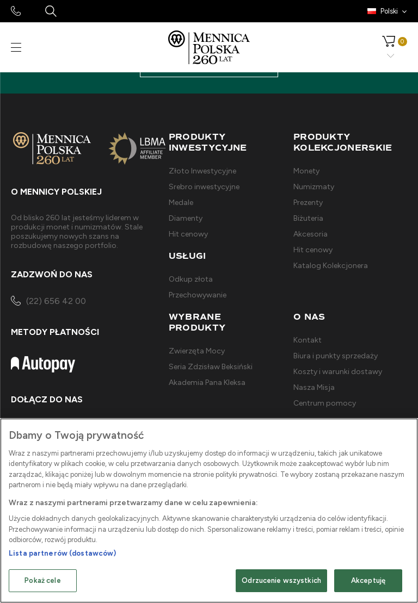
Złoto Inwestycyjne (202, 171)
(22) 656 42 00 (48, 302)
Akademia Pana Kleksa (207, 382)
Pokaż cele (42, 580)
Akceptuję (368, 580)
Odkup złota (191, 279)
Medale (181, 202)
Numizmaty (313, 186)
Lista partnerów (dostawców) (62, 553)
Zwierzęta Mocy (197, 351)
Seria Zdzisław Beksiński (211, 366)
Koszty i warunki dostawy (337, 371)
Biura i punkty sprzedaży (335, 355)
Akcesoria (310, 234)
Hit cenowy (188, 234)
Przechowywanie (197, 295)
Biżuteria (308, 218)
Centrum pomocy (324, 403)
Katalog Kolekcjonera (330, 265)
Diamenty (185, 218)
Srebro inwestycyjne (204, 186)
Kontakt (307, 340)
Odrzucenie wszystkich (281, 580)
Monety (306, 171)
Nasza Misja (314, 387)
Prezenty (308, 202)
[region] (209, 510)
